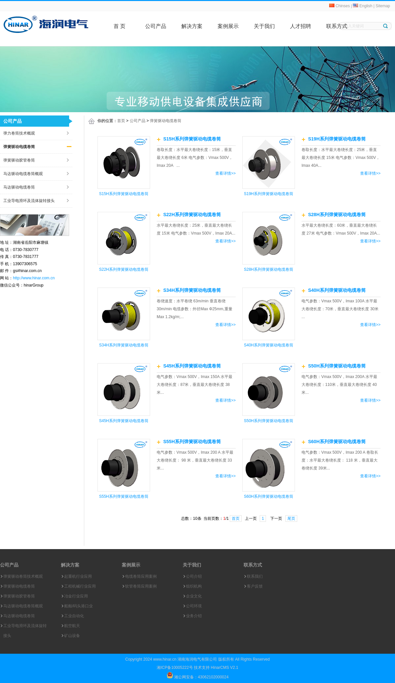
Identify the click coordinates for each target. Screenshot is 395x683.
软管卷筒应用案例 (141, 586)
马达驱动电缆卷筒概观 (23, 173)
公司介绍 (194, 576)
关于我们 (264, 26)
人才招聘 (300, 26)
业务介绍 (194, 616)
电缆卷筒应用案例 (141, 576)
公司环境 (194, 606)
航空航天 (72, 625)
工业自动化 (74, 616)
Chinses (339, 6)
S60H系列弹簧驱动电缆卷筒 (268, 496)
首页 (121, 120)
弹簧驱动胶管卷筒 (19, 160)
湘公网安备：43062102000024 (201, 677)
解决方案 (191, 26)
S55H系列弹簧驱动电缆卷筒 (123, 496)
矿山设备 (72, 635)
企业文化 (194, 596)
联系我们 (255, 576)
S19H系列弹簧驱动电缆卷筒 (268, 193)
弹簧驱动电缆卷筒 (19, 146)
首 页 (119, 26)
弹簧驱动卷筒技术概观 (23, 576)
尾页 (291, 518)
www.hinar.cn (164, 659)
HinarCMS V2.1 (224, 667)
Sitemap (383, 6)
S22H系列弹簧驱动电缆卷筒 (123, 269)
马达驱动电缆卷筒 (19, 187)
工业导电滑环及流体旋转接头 (29, 200)
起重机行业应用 (78, 576)
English (362, 6)
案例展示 (228, 26)
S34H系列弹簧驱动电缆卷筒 (123, 345)
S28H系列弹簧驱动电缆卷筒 (268, 269)
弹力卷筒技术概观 (19, 133)
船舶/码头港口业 (78, 606)
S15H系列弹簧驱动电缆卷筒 (123, 193)
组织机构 (194, 586)
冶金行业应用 (76, 596)
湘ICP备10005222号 (175, 667)
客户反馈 (255, 586)
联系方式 (336, 26)
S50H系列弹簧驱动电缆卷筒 (268, 420)
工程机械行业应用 (80, 586)
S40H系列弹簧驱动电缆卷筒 (268, 345)
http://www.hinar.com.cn (34, 278)
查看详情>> (225, 173)
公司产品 (155, 26)
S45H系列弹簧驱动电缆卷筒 (123, 420)
